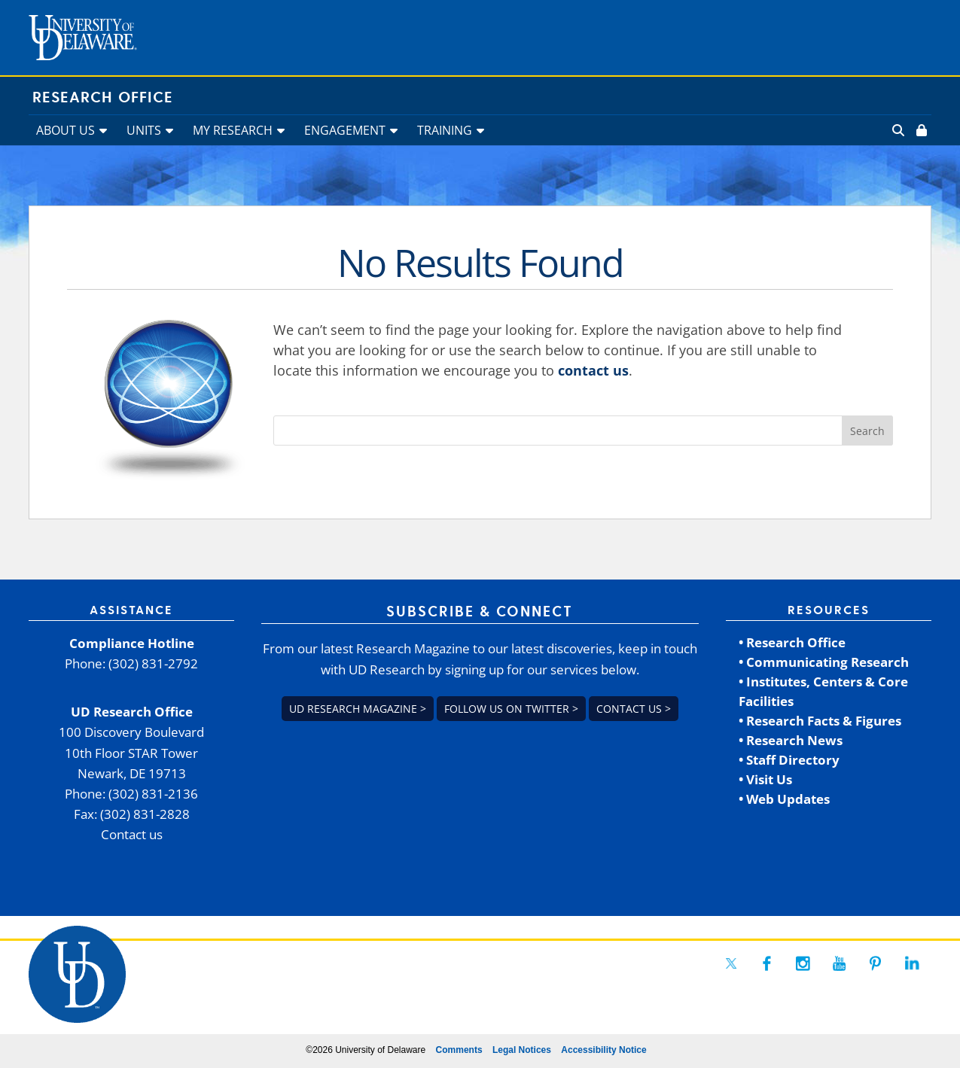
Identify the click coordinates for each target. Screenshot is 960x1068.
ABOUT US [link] (65, 130)
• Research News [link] (791, 740)
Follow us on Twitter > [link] (511, 708)
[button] (867, 430)
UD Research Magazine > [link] (357, 708)
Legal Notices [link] (521, 1050)
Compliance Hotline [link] (131, 643)
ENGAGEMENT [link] (345, 130)
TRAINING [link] (444, 130)
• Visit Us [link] (765, 779)
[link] (920, 130)
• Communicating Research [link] (824, 662)
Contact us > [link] (633, 708)
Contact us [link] (132, 834)
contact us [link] (593, 370)
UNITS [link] (143, 130)
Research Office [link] (102, 98)
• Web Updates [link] (784, 799)
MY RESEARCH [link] (233, 130)
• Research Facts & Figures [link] (820, 720)
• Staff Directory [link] (789, 759)
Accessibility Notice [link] (603, 1050)
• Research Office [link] (792, 642)
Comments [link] (459, 1050)
